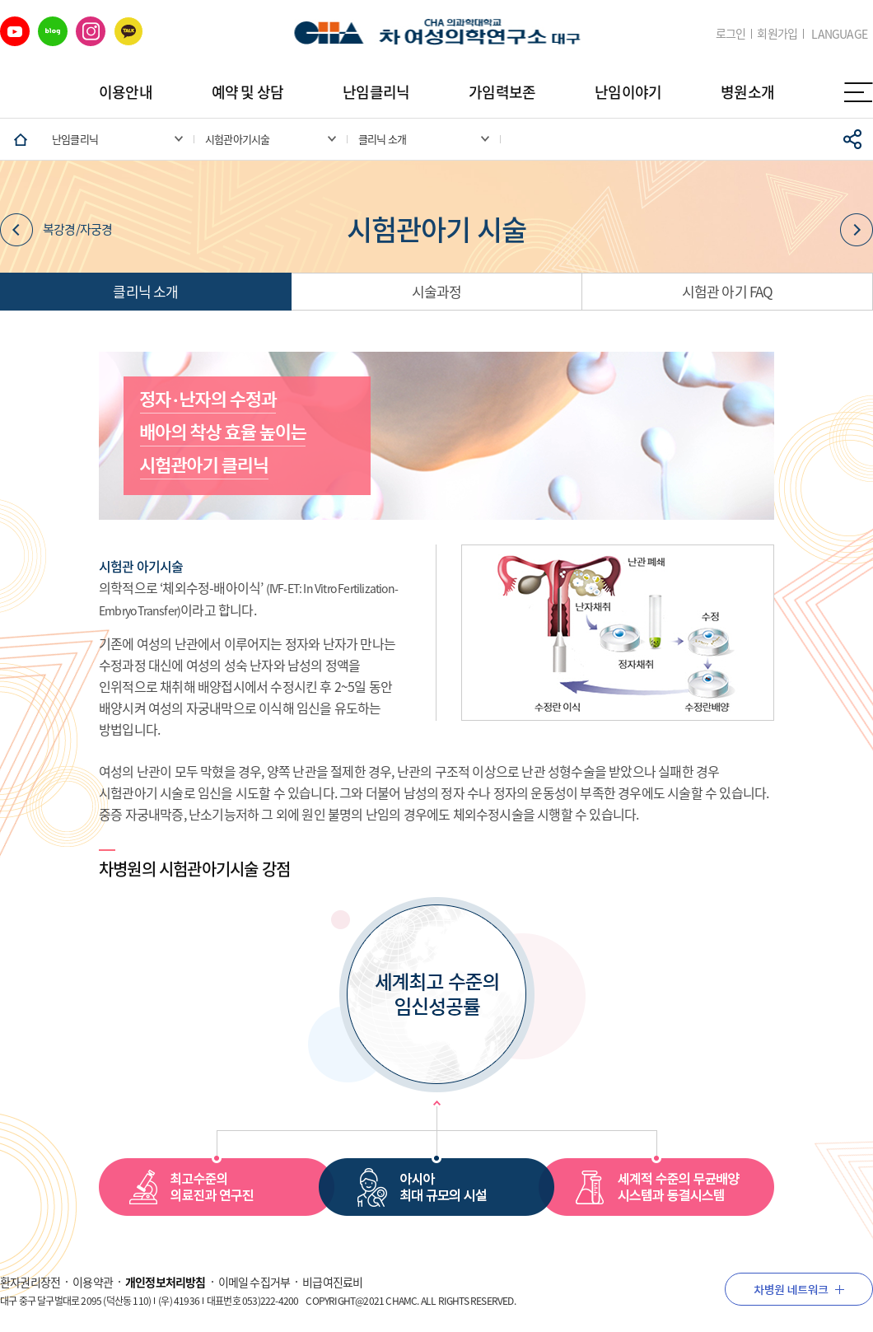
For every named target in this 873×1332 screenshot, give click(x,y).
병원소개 (747, 92)
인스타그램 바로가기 (90, 31)
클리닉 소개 (145, 291)
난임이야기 (628, 92)
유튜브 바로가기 (15, 31)
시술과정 (437, 291)
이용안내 (125, 92)
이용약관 (92, 1282)
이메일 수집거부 (254, 1282)
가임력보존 (502, 92)
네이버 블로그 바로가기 (53, 31)
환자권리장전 (30, 1282)
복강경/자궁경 (56, 229)
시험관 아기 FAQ (727, 291)
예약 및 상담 (247, 92)
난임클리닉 (376, 92)
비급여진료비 (332, 1282)
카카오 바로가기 (128, 31)
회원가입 (777, 33)
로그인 (731, 33)
